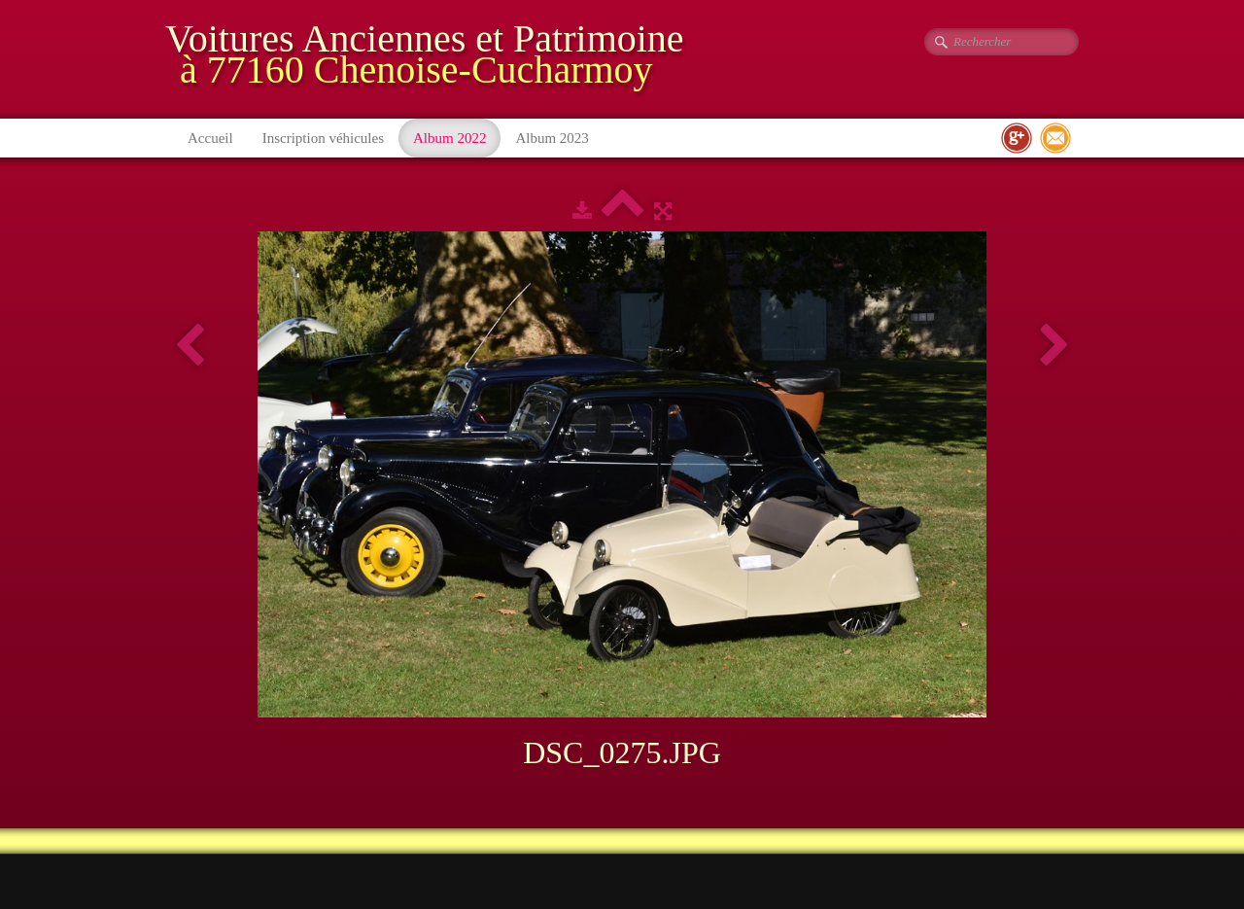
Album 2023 (551, 138)
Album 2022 (449, 138)
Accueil (210, 138)
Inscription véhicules (323, 138)
